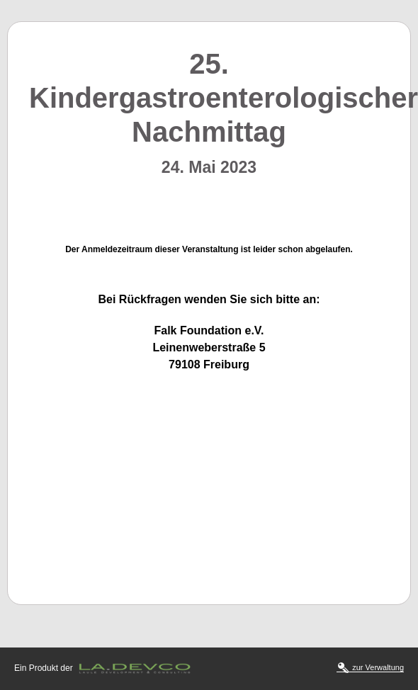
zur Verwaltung (371, 667)
